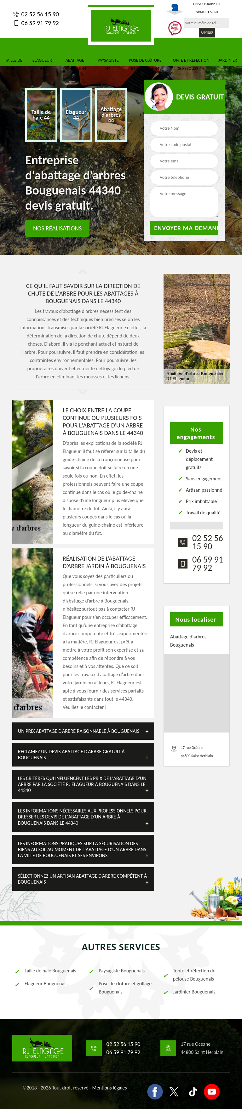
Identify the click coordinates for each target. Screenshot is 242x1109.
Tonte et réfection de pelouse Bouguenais (189, 975)
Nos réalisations (57, 228)
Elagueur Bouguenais (40, 983)
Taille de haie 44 (13, 64)
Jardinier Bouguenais (189, 992)
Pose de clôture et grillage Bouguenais (120, 988)
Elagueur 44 (42, 64)
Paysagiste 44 (108, 64)
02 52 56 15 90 (35, 14)
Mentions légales (109, 1088)
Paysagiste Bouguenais (116, 971)
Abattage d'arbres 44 (74, 64)
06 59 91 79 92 (35, 23)
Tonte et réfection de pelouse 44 (190, 64)
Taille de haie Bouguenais (45, 971)
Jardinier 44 (227, 64)
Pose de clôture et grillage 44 (145, 64)
